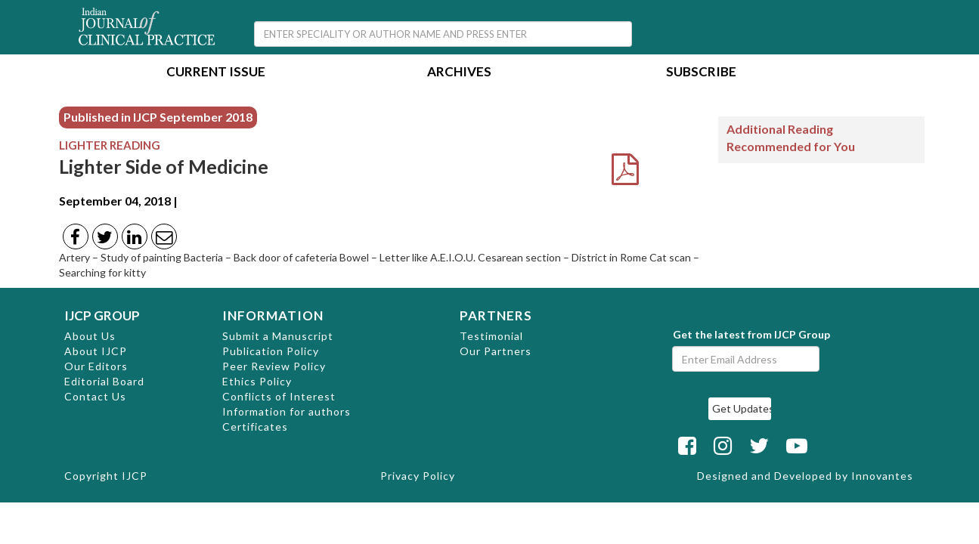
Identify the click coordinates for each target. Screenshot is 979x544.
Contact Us (95, 396)
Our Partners (495, 351)
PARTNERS (496, 315)
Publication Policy (270, 351)
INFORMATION (273, 315)
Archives (459, 72)
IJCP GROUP (102, 315)
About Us (90, 335)
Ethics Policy (257, 381)
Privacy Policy (417, 475)
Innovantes (882, 475)
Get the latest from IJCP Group (751, 334)
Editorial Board (104, 381)
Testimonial (491, 335)
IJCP (134, 475)
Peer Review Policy (274, 366)
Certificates (255, 426)
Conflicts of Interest (279, 396)
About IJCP (95, 351)
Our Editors (96, 366)
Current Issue (215, 72)
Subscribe (701, 72)
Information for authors (286, 411)
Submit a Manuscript (277, 335)
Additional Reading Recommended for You (791, 137)
